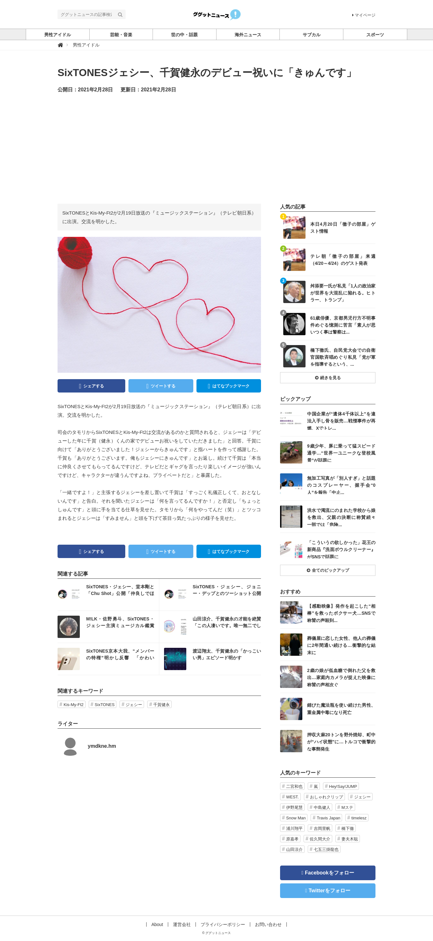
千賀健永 (161, 704)
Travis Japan (328, 818)
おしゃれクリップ (326, 797)
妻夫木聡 (349, 839)
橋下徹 (347, 828)
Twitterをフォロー (329, 890)
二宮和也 (294, 786)
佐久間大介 (320, 839)
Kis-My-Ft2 (74, 704)
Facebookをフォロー (329, 872)
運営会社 (182, 924)
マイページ (363, 15)
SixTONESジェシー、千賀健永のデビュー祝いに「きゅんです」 (207, 72)
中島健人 (322, 807)
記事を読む (108, 595)
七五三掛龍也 (326, 849)
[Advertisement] (216, 148)
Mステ (347, 807)
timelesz (359, 818)
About (157, 924)
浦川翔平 (294, 828)
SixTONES (105, 704)
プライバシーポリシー (223, 924)
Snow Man (296, 818)
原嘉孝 (292, 839)
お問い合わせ (268, 924)
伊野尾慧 (294, 807)
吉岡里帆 (322, 828)
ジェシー (134, 704)
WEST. (292, 797)
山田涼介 (294, 849)
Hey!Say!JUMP (343, 786)
